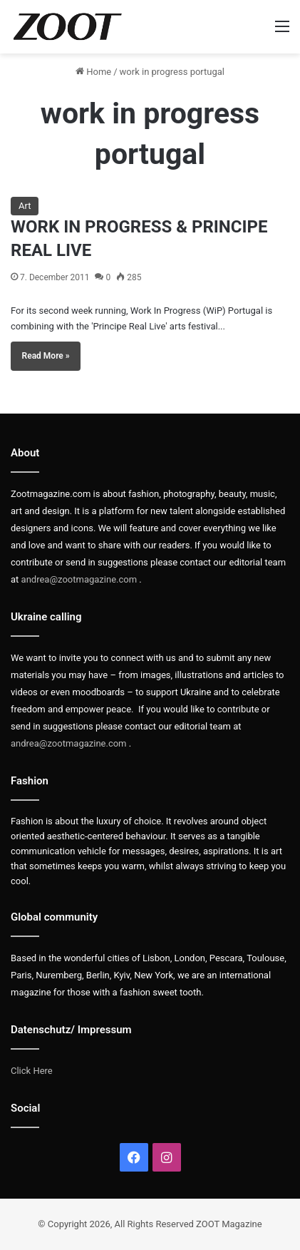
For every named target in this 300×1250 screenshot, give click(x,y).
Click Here (32, 1070)
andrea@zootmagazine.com (79, 579)
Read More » (46, 356)
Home (93, 71)
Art (25, 205)
